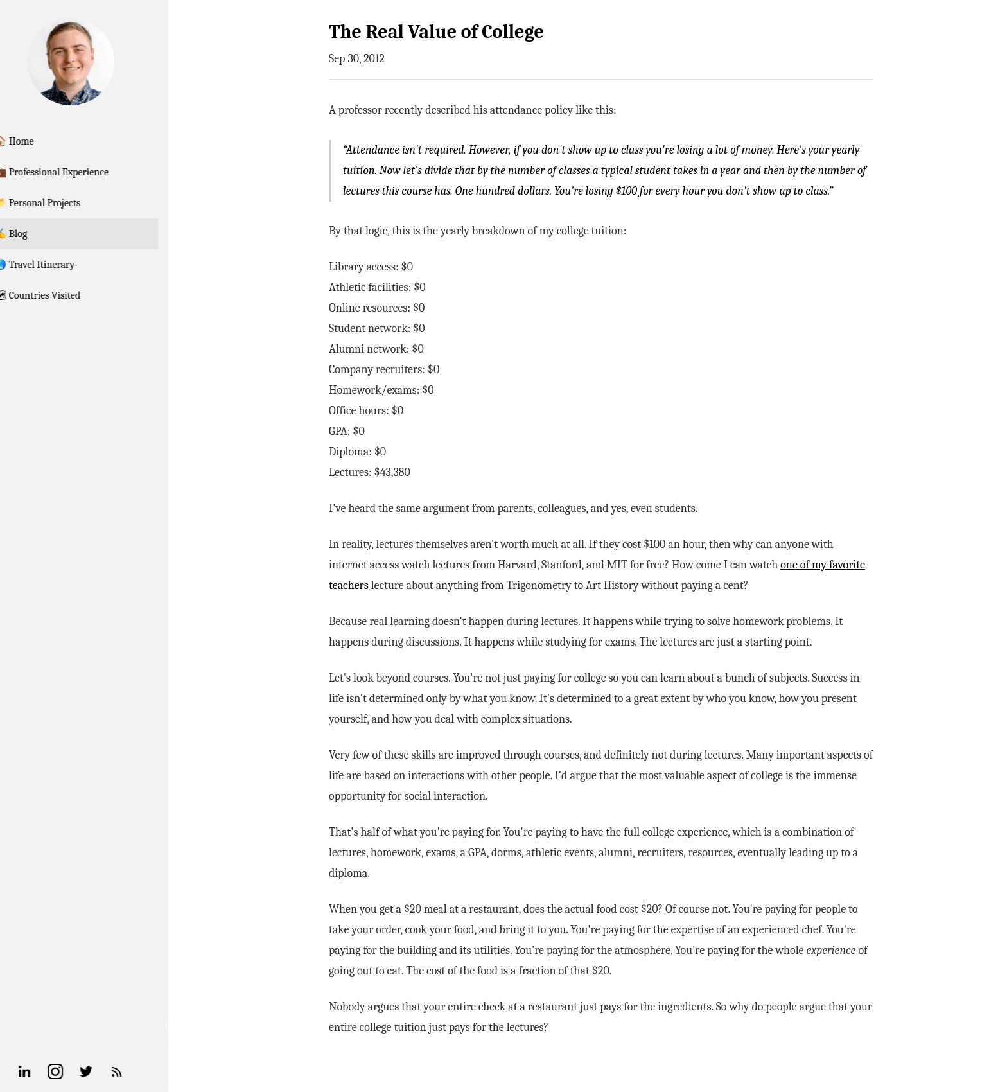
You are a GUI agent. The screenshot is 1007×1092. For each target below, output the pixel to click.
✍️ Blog (37, 234)
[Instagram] (82, 1071)
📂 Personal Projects (64, 203)
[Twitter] (113, 1071)
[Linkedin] (51, 1071)
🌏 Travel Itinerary (61, 264)
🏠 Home (40, 141)
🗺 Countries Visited (64, 295)
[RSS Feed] (144, 1071)
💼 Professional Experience (78, 172)
